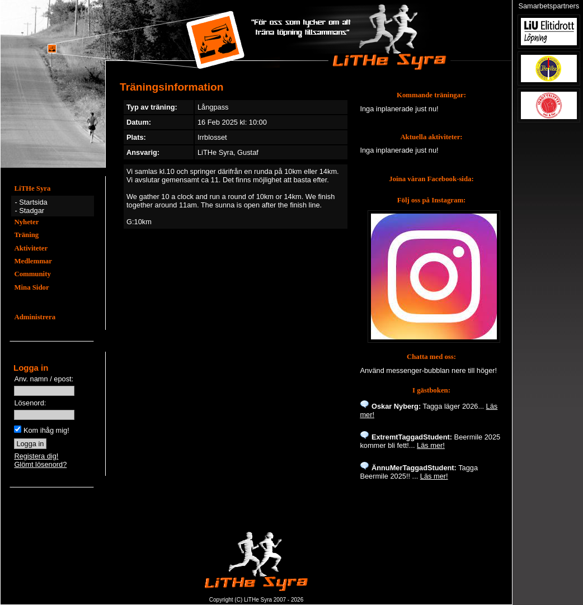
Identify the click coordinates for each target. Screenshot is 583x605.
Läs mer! (431, 445)
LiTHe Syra (32, 188)
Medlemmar (33, 261)
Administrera (34, 317)
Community (32, 274)
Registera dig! (36, 456)
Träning (26, 235)
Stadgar (31, 210)
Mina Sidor (31, 287)
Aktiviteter (31, 248)
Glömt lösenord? (40, 464)
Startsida (33, 202)
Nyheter (26, 222)
